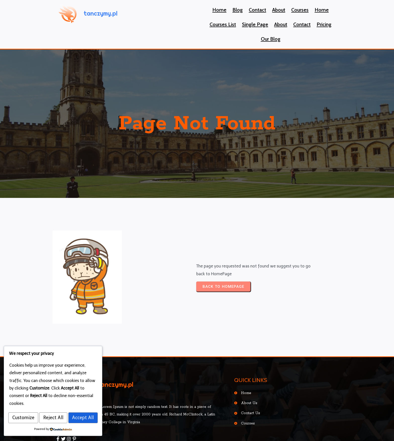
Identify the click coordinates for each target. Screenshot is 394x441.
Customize (31, 406)
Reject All (76, 406)
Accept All (53, 418)
